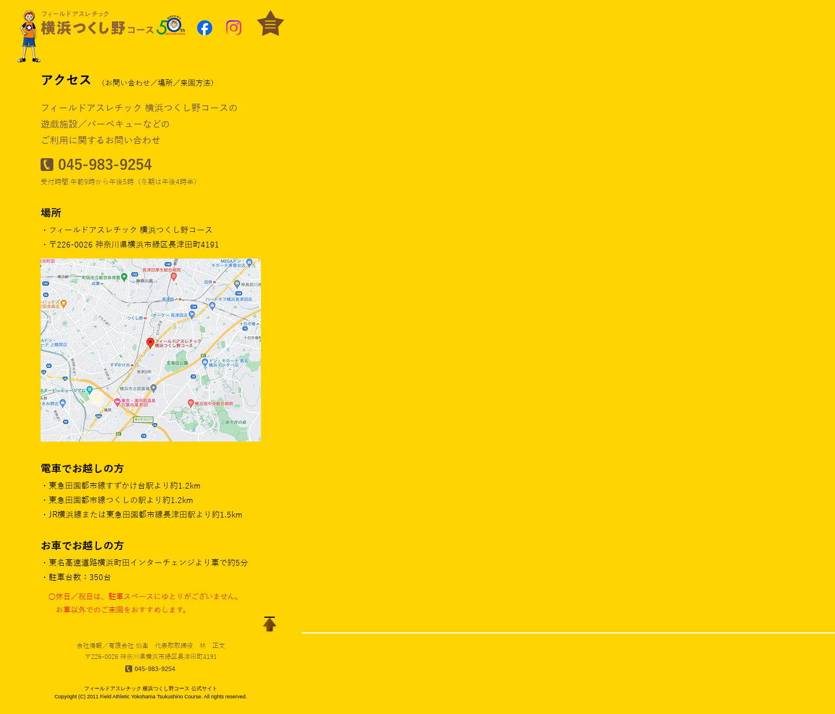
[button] (151, 23)
